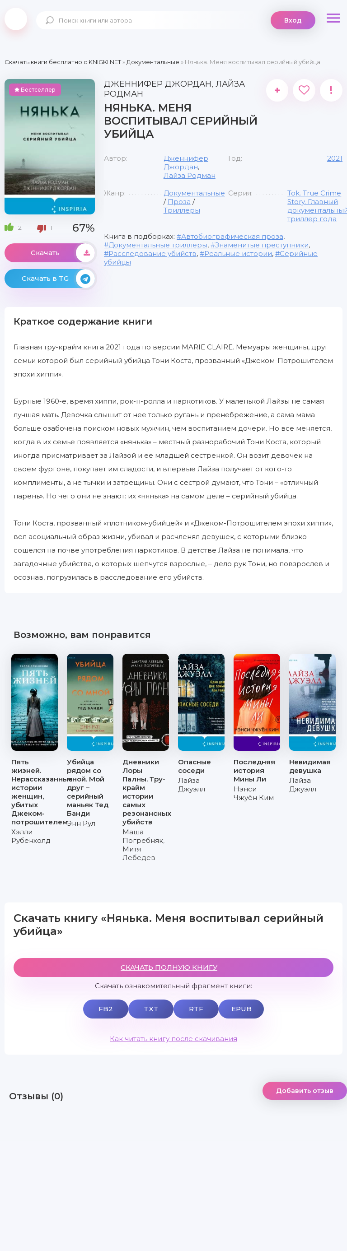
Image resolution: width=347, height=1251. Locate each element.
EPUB (241, 1009)
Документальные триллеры (157, 245)
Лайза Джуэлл (191, 784)
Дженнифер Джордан (186, 162)
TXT (151, 1009)
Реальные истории (238, 253)
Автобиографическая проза (232, 236)
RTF (196, 1009)
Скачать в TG (58, 278)
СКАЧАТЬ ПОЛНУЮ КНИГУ (169, 967)
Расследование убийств (152, 253)
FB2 (105, 1009)
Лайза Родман (190, 175)
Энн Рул (81, 823)
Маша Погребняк (142, 836)
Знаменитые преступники (262, 245)
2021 (334, 158)
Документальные (194, 193)
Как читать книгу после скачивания (173, 1038)
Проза (179, 201)
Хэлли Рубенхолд (31, 836)
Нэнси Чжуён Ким (254, 793)
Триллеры (182, 210)
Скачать (63, 252)
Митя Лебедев (138, 853)
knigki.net (16, 19)
